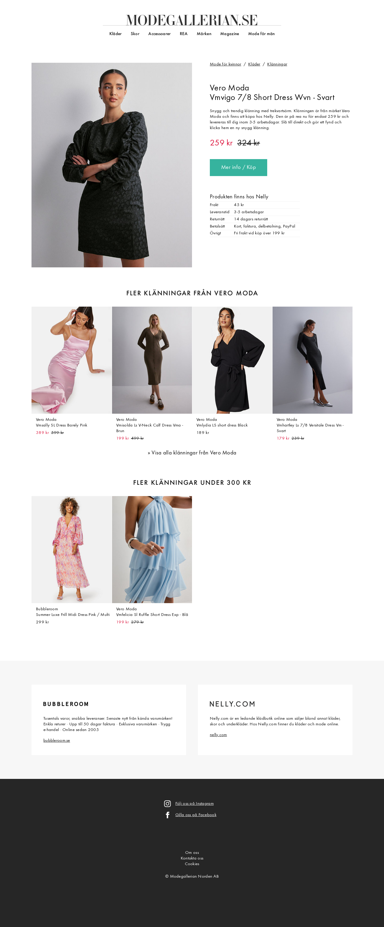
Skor (135, 34)
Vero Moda (229, 88)
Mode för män (261, 34)
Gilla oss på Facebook (195, 815)
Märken (204, 34)
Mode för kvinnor (225, 64)
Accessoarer (159, 34)
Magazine (229, 34)
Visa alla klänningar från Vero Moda (194, 453)
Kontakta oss (192, 858)
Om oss (192, 853)
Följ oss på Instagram (194, 803)
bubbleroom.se (56, 740)
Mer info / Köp (238, 167)
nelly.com (218, 735)
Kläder (115, 34)
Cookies (192, 864)
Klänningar (277, 64)
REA (184, 34)
